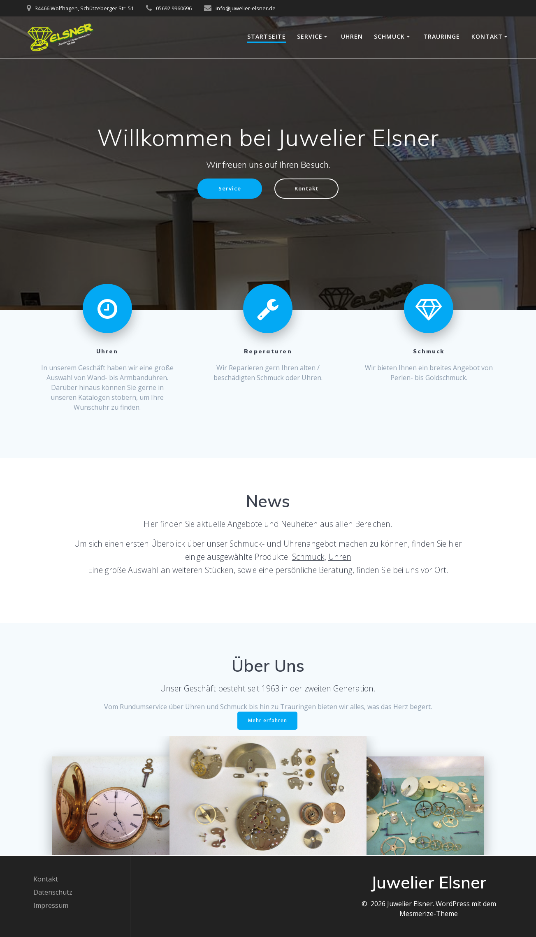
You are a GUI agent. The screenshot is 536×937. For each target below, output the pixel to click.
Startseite (266, 36)
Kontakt (487, 36)
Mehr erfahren (267, 720)
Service (310, 36)
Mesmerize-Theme (428, 913)
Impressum (50, 905)
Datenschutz (52, 892)
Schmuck (389, 36)
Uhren (352, 36)
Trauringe (441, 36)
